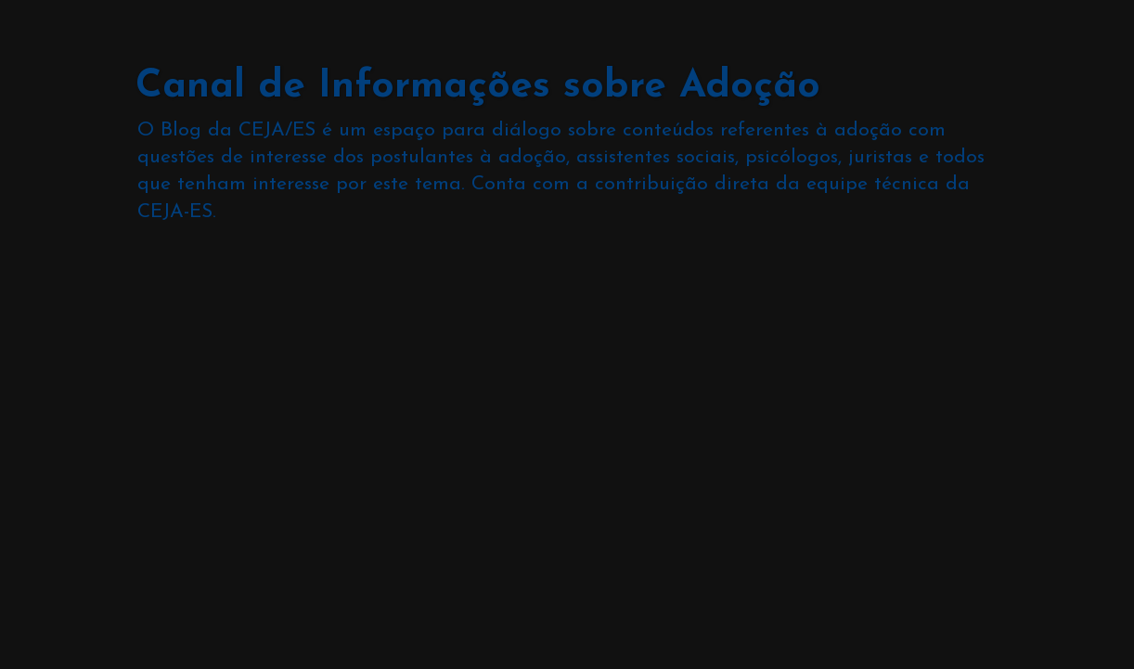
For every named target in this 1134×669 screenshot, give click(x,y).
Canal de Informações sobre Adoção (477, 87)
